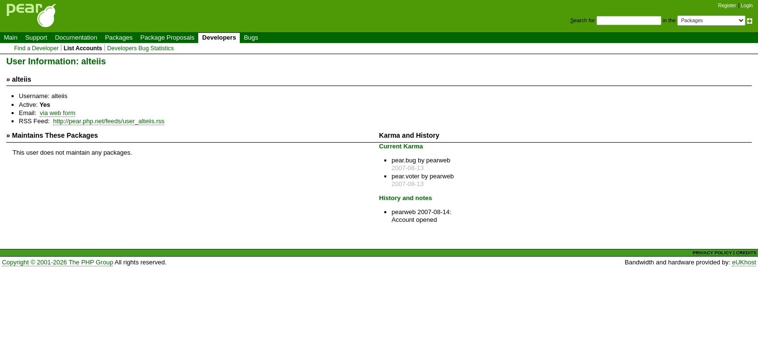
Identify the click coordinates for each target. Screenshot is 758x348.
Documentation (76, 37)
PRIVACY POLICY (712, 252)
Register (727, 5)
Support (36, 37)
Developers (219, 37)
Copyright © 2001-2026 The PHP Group (57, 262)
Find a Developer (36, 48)
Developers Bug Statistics (140, 48)
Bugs (251, 37)
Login (747, 5)
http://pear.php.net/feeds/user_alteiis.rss (109, 121)
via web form (57, 112)
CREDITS (746, 252)
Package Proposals (167, 37)
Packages (118, 37)
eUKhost (744, 262)
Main (10, 37)
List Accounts (83, 48)
